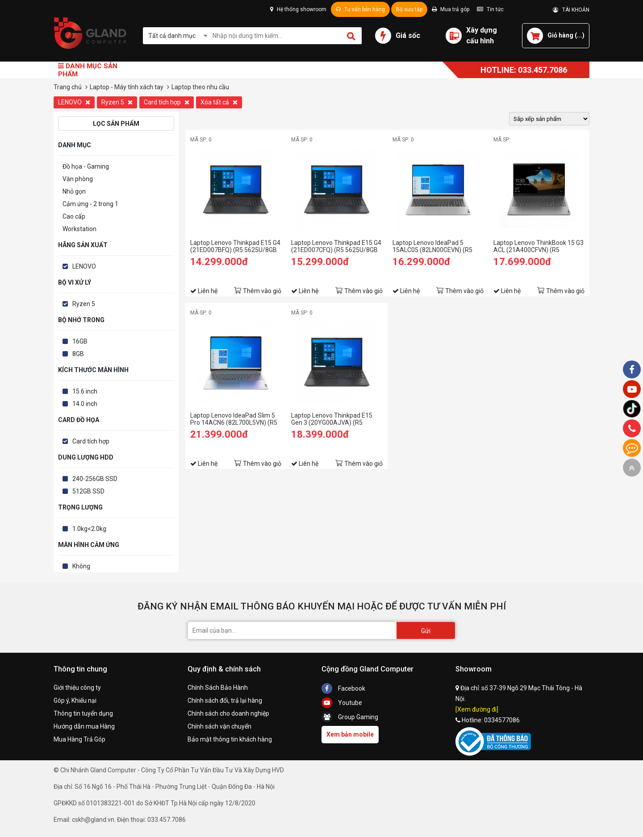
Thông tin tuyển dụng (83, 713)
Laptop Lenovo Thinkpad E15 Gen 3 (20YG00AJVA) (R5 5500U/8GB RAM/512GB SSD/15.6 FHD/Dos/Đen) (331, 419)
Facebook (343, 688)
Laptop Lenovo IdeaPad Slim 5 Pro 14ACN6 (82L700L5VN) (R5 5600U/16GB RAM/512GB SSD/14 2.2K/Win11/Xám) (233, 419)
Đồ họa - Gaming (86, 166)
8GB (78, 353)
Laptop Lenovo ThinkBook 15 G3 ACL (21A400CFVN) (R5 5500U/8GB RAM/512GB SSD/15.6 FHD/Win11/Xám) (538, 246)
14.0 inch (84, 403)
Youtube (342, 702)
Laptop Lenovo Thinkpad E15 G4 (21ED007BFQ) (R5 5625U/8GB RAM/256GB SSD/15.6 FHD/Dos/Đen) (235, 246)
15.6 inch (84, 391)
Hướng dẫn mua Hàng (84, 726)
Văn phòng (78, 178)
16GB (80, 341)
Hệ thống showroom (298, 9)
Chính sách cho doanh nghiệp (228, 713)
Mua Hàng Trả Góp (79, 739)
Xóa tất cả (219, 102)
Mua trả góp (450, 9)
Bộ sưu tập (409, 9)
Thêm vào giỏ (262, 290)
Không (81, 566)
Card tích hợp (166, 102)
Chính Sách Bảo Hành (218, 687)
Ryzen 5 (117, 102)
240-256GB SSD (94, 478)
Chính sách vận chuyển (219, 726)
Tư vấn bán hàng (360, 9)
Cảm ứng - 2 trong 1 (90, 203)
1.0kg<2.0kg (89, 528)
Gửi (425, 630)
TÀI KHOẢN (571, 10)
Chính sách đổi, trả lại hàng (225, 700)
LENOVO (74, 102)
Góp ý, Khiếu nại (75, 700)
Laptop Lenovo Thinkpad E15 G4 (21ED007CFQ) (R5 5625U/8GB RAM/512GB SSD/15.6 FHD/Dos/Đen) (336, 246)
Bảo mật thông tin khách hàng (230, 739)
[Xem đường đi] (476, 709)
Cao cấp (74, 216)
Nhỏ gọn (74, 191)
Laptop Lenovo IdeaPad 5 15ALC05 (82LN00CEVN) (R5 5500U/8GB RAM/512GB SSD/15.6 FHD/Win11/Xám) (432, 246)
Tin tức (490, 9)
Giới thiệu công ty (77, 687)
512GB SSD (88, 491)
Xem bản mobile (350, 734)
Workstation (79, 228)
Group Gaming (350, 717)
